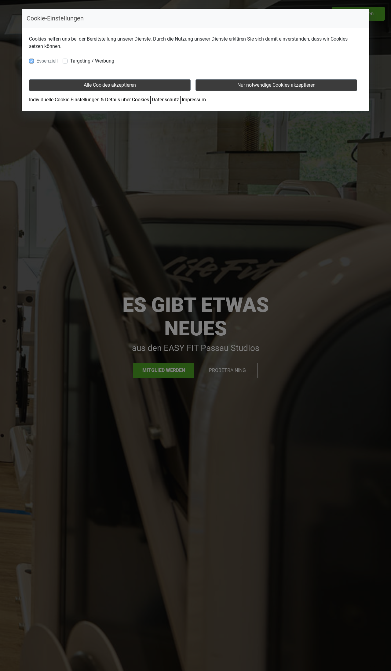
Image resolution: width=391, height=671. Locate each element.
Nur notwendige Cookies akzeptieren (276, 85)
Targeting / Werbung (92, 61)
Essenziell (47, 61)
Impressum (194, 100)
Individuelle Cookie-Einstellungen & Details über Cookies (89, 100)
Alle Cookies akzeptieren (110, 85)
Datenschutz (165, 100)
